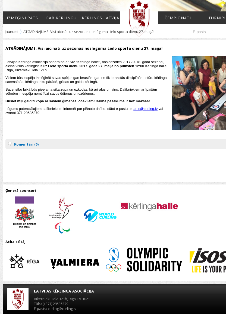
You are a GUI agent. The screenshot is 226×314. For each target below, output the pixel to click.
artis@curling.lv (145, 109)
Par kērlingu (61, 17)
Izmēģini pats (22, 17)
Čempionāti (178, 17)
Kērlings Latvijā (100, 17)
